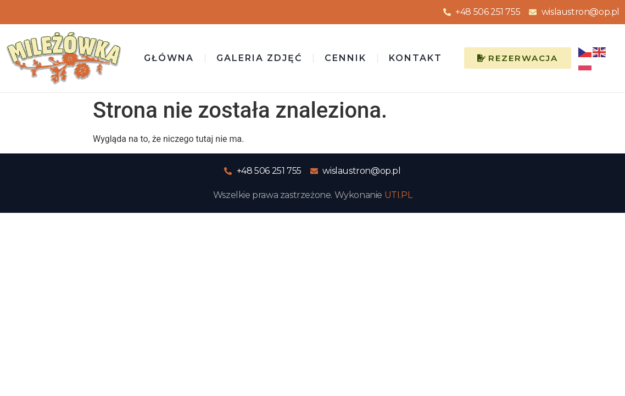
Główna (169, 58)
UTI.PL (398, 195)
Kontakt (415, 58)
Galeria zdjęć (259, 58)
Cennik (345, 58)
